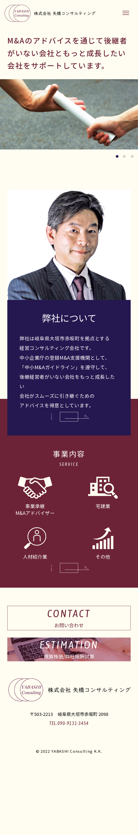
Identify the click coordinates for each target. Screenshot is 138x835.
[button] (117, 156)
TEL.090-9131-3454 (69, 789)
